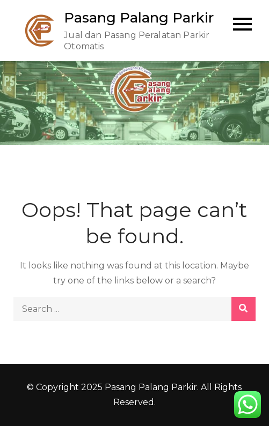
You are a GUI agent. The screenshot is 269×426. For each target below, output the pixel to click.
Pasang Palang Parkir (139, 17)
